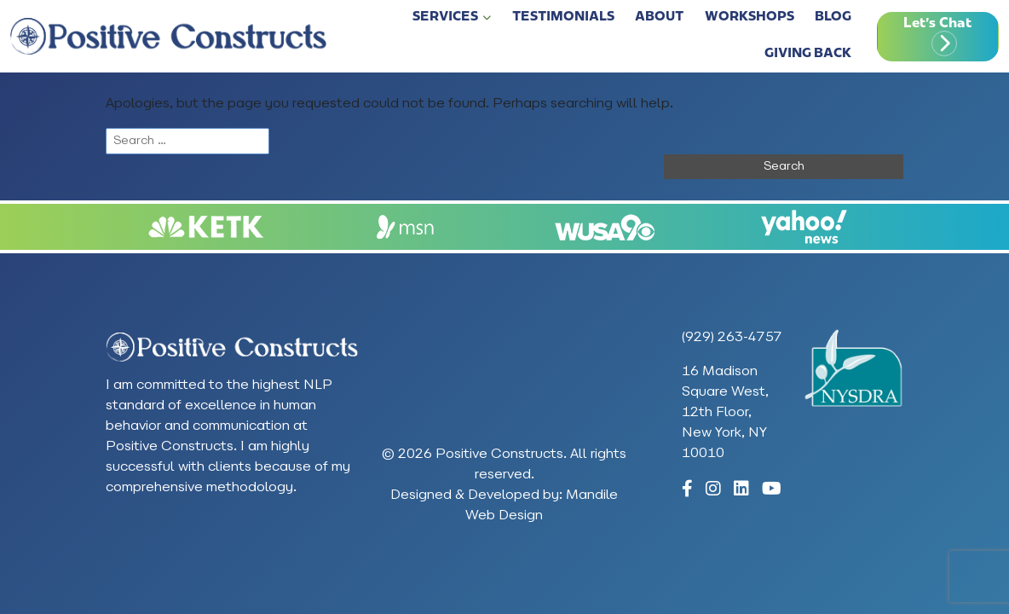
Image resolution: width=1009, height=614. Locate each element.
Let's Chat (937, 24)
